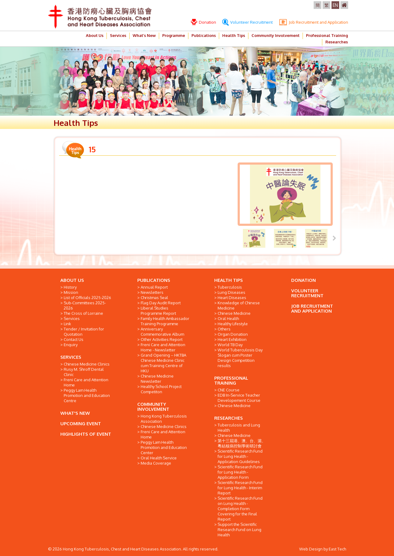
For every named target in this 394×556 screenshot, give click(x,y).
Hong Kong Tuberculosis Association (164, 419)
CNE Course (228, 389)
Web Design (311, 548)
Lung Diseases (231, 292)
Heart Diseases (232, 297)
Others (224, 328)
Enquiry (71, 344)
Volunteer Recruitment (247, 22)
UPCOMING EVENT (80, 423)
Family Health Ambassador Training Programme (165, 321)
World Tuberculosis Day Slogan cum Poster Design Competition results (240, 357)
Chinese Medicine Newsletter (157, 379)
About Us (94, 35)
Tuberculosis (230, 287)
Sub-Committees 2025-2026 (85, 305)
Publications (203, 35)
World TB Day (230, 344)
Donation (203, 22)
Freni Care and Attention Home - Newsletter (163, 347)
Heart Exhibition (232, 339)
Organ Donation (233, 334)
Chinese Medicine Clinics (87, 364)
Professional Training (327, 35)
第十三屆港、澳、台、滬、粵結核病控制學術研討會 (242, 443)
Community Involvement (275, 35)
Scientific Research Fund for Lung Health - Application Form (240, 472)
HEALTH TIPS (228, 280)
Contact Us (73, 339)
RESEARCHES (228, 418)
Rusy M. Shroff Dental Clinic (84, 372)
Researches (336, 41)
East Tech (337, 548)
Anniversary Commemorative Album (162, 331)
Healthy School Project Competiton (161, 389)
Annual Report (154, 287)
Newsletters (152, 292)
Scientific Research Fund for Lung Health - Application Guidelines (240, 456)
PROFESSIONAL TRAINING (231, 380)
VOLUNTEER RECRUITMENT (307, 293)
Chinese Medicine (234, 313)
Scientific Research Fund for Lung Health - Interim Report (240, 487)
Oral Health (228, 318)
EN (335, 5)
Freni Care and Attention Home (86, 382)
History (70, 287)
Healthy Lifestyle (233, 323)
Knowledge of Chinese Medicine (239, 305)
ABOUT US (72, 280)
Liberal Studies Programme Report (158, 311)
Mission (71, 292)
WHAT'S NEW (75, 413)
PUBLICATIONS (153, 280)
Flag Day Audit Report (161, 302)
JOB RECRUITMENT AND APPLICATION (312, 308)
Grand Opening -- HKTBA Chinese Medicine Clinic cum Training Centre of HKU (163, 363)
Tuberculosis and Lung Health (239, 427)
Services (118, 35)
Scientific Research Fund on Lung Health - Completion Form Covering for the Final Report (240, 509)
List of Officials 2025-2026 (87, 297)
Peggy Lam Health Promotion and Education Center (164, 447)
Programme (173, 35)
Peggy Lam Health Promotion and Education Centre (87, 395)
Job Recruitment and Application (313, 22)
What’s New (144, 35)
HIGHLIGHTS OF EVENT (85, 434)
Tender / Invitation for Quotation (84, 331)
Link (67, 323)
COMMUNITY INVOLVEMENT (153, 406)
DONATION (303, 280)
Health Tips (233, 35)
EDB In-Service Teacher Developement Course (239, 398)
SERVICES (70, 357)
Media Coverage (156, 463)
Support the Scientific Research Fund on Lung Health (239, 529)
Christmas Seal (154, 297)
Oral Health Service (159, 457)
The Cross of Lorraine (83, 313)
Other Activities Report (162, 339)
